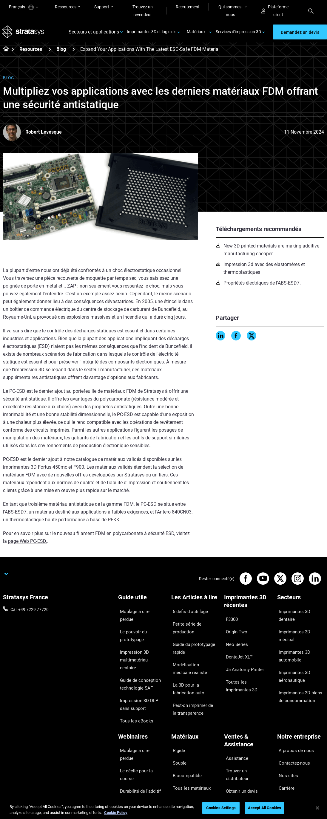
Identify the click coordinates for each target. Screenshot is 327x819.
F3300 (230, 620)
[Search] (311, 11)
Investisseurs (289, 766)
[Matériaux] (194, 703)
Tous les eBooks (133, 687)
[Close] (317, 808)
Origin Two (234, 629)
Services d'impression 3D (238, 33)
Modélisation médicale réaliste (191, 650)
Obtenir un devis (239, 739)
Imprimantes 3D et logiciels (151, 33)
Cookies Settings (221, 808)
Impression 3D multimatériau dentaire (139, 641)
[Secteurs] (300, 603)
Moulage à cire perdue (138, 612)
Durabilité (286, 757)
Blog (61, 52)
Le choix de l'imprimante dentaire (140, 760)
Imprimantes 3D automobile (292, 634)
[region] (163, 808)
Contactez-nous (292, 722)
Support (101, 6)
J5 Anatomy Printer (242, 655)
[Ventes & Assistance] (247, 707)
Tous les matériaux (188, 739)
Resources (30, 52)
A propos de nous (293, 713)
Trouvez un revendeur (142, 10)
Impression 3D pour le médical (138, 743)
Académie (286, 748)
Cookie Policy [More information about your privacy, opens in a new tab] (115, 812)
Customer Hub (237, 756)
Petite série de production (194, 621)
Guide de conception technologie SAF (137, 658)
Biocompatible (184, 731)
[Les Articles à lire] (194, 603)
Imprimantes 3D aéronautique (292, 650)
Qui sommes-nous (230, 10)
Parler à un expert (240, 747)
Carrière (284, 739)
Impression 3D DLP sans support (140, 675)
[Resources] (49, 52)
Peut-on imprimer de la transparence (192, 683)
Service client (236, 765)
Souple (177, 722)
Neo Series (233, 637)
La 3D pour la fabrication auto (194, 667)
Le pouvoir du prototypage (130, 625)
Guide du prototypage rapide (191, 634)
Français (23, 7)
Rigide (177, 713)
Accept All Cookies (264, 808)
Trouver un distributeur (245, 730)
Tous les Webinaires (136, 773)
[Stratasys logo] (24, 33)
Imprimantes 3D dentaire (300, 612)
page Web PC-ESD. (27, 544)
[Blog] (73, 52)
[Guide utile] (141, 603)
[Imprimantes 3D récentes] (247, 607)
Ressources (65, 6)
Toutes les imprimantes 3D (245, 668)
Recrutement (188, 6)
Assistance (234, 721)
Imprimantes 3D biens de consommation (300, 667)
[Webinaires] (141, 703)
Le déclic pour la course (139, 722)
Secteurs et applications (94, 33)
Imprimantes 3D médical (299, 621)
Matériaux (196, 33)
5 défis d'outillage (187, 612)
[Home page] (4, 52)
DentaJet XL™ (237, 646)
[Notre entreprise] (300, 703)
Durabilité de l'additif (136, 731)
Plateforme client (275, 10)
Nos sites (285, 731)
